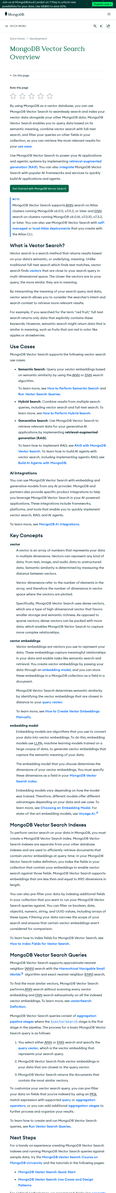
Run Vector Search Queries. (39, 394)
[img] (13, 96)
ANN (69, 205)
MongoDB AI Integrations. (59, 524)
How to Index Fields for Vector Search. (40, 944)
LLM (37, 743)
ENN (98, 211)
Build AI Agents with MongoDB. (42, 463)
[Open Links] (109, 14)
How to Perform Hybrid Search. (67, 413)
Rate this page (19, 87)
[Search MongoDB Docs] (95, 26)
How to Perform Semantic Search (73, 388)
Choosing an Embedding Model (65, 808)
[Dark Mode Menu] (108, 26)
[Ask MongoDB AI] (101, 26)
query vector (28, 1048)
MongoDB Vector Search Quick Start (46, 1172)
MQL (93, 1094)
